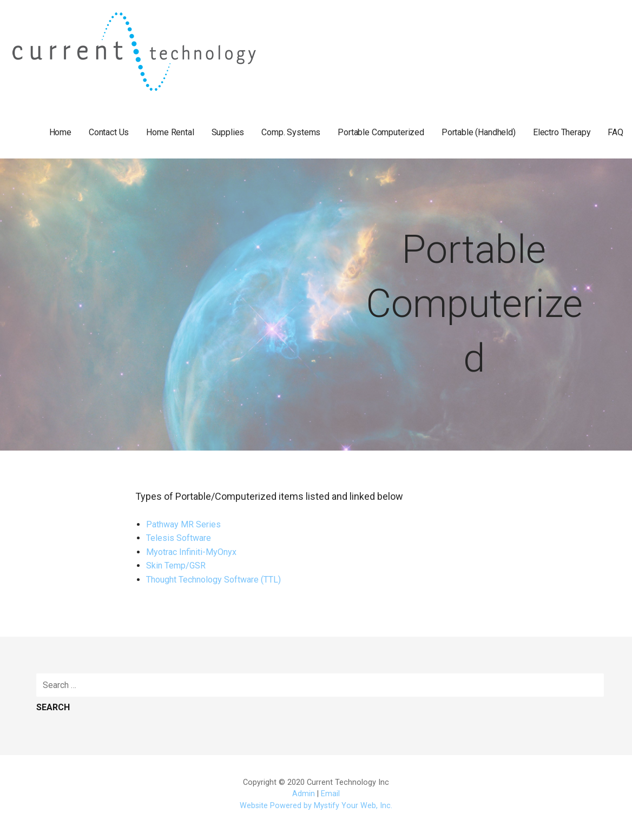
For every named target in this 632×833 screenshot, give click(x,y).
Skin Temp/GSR (176, 565)
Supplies (228, 132)
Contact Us (109, 132)
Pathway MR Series (183, 524)
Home (60, 132)
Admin (303, 793)
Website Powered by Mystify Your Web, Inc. (316, 805)
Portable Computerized (381, 132)
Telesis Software (178, 538)
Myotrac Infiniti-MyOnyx (191, 552)
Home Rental (170, 132)
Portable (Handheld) (479, 132)
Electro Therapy (562, 132)
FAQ (615, 132)
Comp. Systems (290, 132)
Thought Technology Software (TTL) (213, 579)
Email (330, 793)
